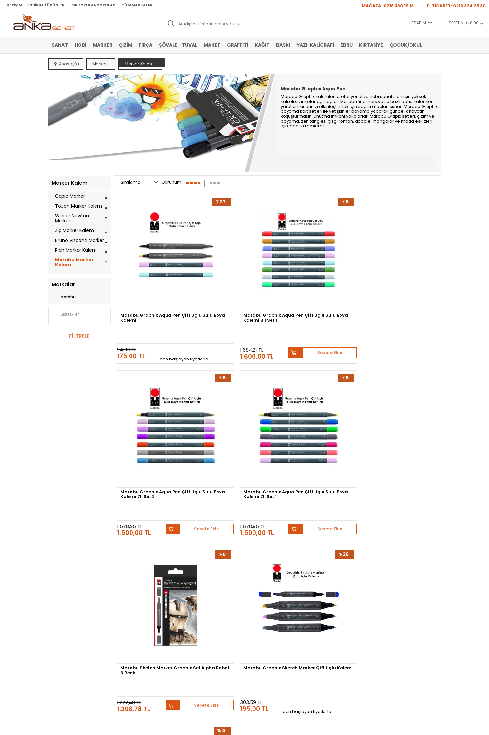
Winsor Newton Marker (72, 218)
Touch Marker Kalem (78, 206)
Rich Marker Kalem (76, 250)
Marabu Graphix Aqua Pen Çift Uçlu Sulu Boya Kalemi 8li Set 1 (237, 280)
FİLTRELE (79, 336)
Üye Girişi (191, 601)
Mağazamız (258, 601)
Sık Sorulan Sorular (93, 5)
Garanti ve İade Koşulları (138, 611)
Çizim (125, 45)
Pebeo (345, 532)
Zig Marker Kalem (74, 230)
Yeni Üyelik (192, 591)
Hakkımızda (258, 591)
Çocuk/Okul (406, 45)
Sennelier (321, 532)
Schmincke (408, 527)
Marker (102, 45)
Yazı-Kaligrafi (315, 45)
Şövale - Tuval (178, 45)
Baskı (283, 45)
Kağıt (262, 45)
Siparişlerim (193, 621)
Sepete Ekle (258, 302)
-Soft (208, 726)
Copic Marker (70, 196)
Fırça (145, 45)
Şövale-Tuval (63, 630)
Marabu (64, 297)
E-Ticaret (225, 726)
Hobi (80, 45)
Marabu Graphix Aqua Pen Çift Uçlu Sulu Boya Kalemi (151, 278)
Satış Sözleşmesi (132, 601)
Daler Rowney (238, 532)
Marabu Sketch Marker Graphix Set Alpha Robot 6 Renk (152, 405)
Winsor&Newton (198, 532)
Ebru (347, 45)
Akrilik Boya (62, 601)
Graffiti (237, 45)
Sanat (60, 45)
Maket (212, 45)
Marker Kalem (64, 621)
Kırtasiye (371, 45)
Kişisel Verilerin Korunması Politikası (140, 623)
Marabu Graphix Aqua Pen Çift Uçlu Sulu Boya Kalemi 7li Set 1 (402, 280)
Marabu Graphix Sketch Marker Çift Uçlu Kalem (231, 403)
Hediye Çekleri (260, 621)
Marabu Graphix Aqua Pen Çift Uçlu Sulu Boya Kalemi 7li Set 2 (320, 280)
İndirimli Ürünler (46, 5)
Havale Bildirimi (196, 611)
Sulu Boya (61, 591)
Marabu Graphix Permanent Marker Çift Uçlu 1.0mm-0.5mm (319, 405)
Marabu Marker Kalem (74, 262)
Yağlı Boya (61, 611)
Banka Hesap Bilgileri (135, 591)
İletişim (14, 5)
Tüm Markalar (137, 5)
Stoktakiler (65, 315)
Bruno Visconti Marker (79, 240)
